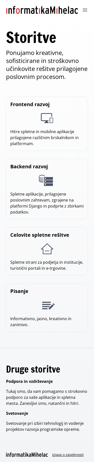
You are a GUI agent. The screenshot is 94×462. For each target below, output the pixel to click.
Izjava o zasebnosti (68, 454)
